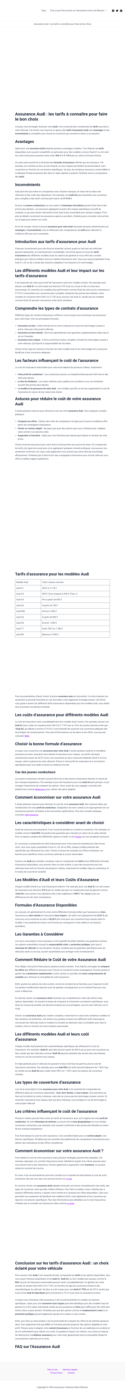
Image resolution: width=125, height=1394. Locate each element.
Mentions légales (68, 1369)
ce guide (71, 1207)
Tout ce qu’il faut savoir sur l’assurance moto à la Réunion (78, 10)
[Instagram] (121, 11)
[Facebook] (113, 11)
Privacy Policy (58, 1372)
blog (44, 10)
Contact (70, 1372)
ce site (69, 1182)
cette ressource (32, 814)
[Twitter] (117, 11)
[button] (105, 10)
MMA (27, 736)
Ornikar (78, 836)
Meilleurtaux (41, 789)
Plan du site (52, 1369)
